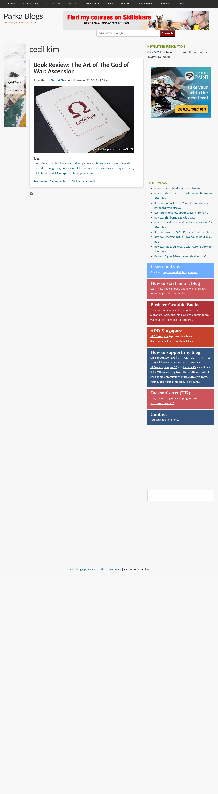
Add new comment (83, 181)
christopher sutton (83, 173)
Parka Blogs (23, 16)
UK (186, 357)
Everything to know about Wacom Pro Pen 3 (181, 212)
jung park (54, 168)
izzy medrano (125, 168)
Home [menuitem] (11, 3)
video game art (84, 163)
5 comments (57, 181)
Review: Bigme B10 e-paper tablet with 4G (180, 256)
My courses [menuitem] (92, 3)
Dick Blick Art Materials (171, 362)
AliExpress (156, 367)
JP (153, 362)
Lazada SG (189, 367)
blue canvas (103, 163)
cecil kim (40, 168)
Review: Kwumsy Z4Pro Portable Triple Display (182, 232)
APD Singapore (159, 336)
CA (179, 357)
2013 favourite (122, 163)
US (173, 357)
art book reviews (61, 163)
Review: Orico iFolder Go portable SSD (177, 188)
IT (203, 357)
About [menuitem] (181, 3)
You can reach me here (164, 419)
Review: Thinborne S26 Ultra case (174, 217)
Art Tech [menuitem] (73, 3)
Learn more (193, 382)
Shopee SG (170, 367)
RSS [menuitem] (110, 3)
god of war (41, 163)
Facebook (171, 320)
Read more (40, 181)
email (158, 320)
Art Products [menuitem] (53, 3)
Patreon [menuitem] (125, 3)
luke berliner (85, 168)
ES (208, 357)
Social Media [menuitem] (145, 3)
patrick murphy (59, 173)
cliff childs (41, 173)
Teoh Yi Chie (58, 80)
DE (192, 357)
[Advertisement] (177, 146)
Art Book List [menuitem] (30, 3)
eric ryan (68, 168)
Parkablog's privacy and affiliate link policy (95, 569)
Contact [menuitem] (165, 3)
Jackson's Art (195, 362)
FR (198, 357)
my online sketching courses (180, 272)
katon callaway (105, 168)
